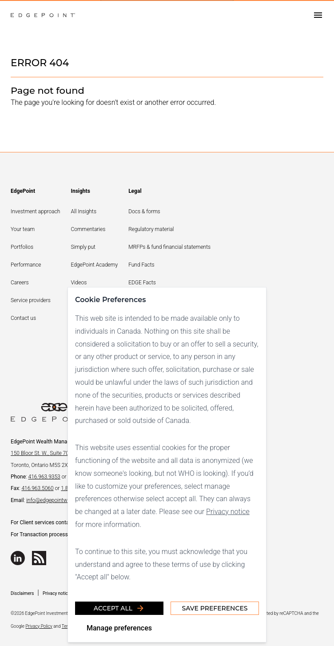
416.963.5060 (37, 488)
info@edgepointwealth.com (58, 500)
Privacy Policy (38, 626)
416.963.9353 (44, 477)
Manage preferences (119, 628)
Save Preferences (214, 608)
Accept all (119, 608)
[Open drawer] (318, 15)
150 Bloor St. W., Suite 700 (41, 453)
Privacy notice (228, 511)
